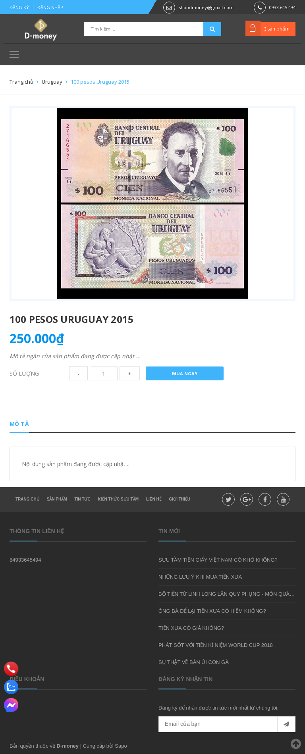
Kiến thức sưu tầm (118, 499)
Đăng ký (19, 7)
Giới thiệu (179, 499)
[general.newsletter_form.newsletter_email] (226, 724)
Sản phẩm (57, 499)
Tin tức (82, 499)
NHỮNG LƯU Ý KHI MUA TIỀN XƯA (200, 577)
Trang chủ (27, 499)
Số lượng (24, 373)
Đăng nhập (50, 7)
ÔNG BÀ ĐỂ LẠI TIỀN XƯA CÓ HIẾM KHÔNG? (212, 611)
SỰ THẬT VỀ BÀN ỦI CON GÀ (193, 662)
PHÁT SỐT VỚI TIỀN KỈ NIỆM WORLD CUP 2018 (215, 645)
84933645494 (25, 560)
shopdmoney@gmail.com (206, 7)
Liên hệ (154, 499)
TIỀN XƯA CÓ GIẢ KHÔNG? (191, 628)
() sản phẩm (276, 28)
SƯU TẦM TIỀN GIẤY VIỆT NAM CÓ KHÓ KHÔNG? (218, 560)
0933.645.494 (282, 7)
